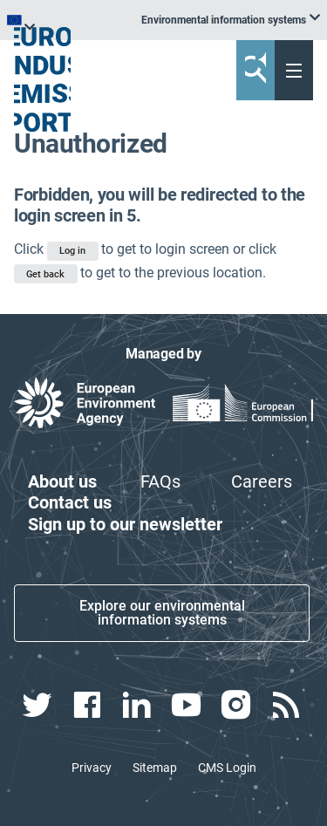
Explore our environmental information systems (162, 612)
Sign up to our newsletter (125, 524)
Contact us (70, 502)
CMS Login (227, 768)
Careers (261, 481)
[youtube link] (188, 704)
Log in (72, 250)
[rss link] (288, 704)
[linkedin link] (138, 704)
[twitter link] (39, 704)
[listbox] (230, 20)
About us (62, 481)
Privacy (92, 768)
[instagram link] (238, 704)
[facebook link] (88, 704)
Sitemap (155, 768)
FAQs (160, 481)
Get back (45, 274)
